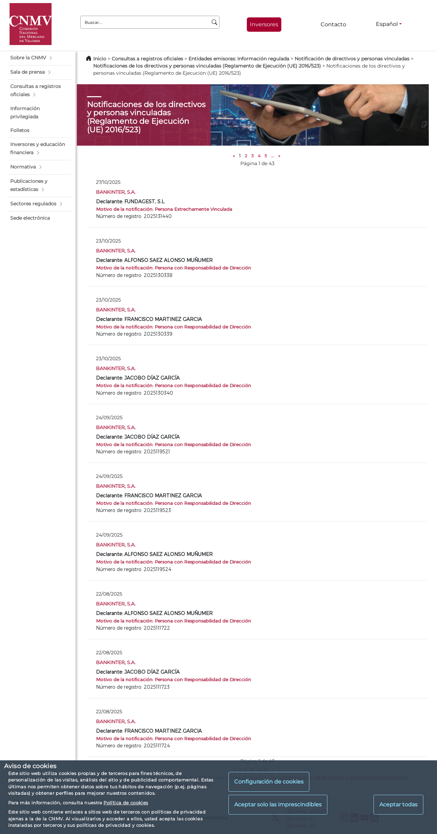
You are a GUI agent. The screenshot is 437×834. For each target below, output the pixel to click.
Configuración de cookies (269, 781)
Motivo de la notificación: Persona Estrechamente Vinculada (164, 209)
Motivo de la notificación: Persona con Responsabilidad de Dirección (173, 267)
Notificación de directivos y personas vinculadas (352, 59)
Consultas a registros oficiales (147, 59)
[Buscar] (215, 22)
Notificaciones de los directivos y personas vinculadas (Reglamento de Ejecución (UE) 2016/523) (207, 66)
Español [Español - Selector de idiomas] (387, 24)
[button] (39, 58)
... (272, 155)
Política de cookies (125, 802)
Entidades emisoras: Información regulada (238, 59)
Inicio (99, 59)
